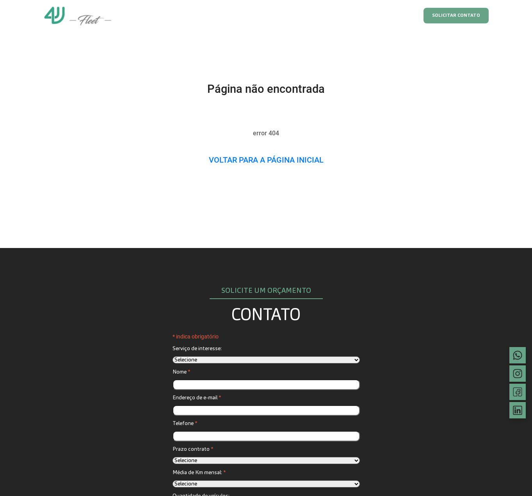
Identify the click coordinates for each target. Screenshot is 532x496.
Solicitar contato (456, 15)
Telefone (185, 423)
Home (171, 15)
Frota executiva (254, 15)
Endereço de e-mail (197, 397)
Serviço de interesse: (197, 348)
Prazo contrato (193, 449)
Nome (181, 372)
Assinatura (207, 15)
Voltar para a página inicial (266, 160)
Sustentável (341, 15)
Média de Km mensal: (199, 472)
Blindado (300, 15)
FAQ (376, 15)
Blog (402, 15)
